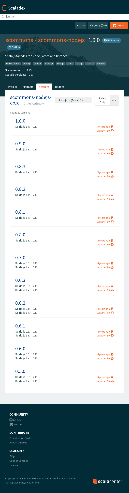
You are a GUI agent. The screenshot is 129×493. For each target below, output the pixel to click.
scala (70, 63)
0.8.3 (20, 166)
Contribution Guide (20, 438)
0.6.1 (20, 326)
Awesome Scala (98, 25)
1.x (31, 74)
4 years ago (105, 217)
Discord (15, 424)
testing (27, 63)
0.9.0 (20, 143)
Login (118, 25)
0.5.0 (20, 371)
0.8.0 (20, 234)
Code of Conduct (18, 460)
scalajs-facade (12, 63)
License (13, 465)
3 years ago (105, 126)
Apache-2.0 (105, 130)
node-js (37, 63)
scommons (19, 39)
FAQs (12, 456)
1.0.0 (20, 121)
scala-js (90, 63)
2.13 (29, 70)
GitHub (14, 47)
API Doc (80, 25)
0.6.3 (20, 280)
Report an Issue (18, 442)
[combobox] (73, 100)
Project (12, 87)
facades (101, 63)
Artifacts (28, 87)
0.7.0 (20, 257)
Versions (44, 87)
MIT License (111, 40)
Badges (59, 87)
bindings (49, 63)
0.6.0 (20, 348)
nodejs (60, 63)
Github (15, 419)
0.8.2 (20, 189)
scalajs (80, 63)
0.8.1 (20, 212)
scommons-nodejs (61, 39)
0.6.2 (20, 303)
